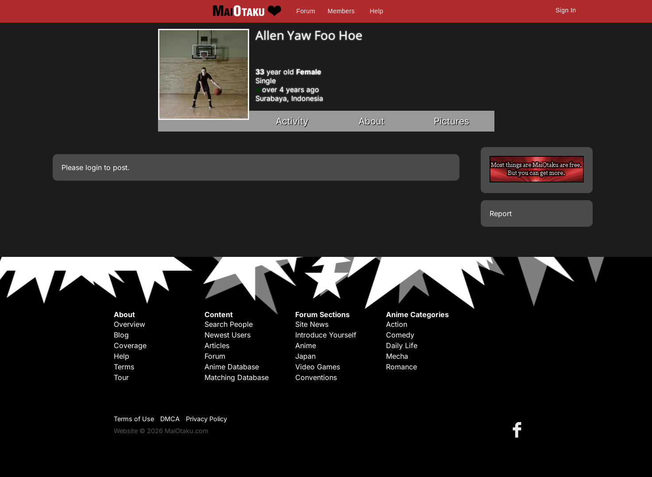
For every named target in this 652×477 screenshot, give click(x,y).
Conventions (316, 377)
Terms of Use (134, 419)
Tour (121, 377)
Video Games (317, 366)
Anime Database (231, 366)
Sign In (566, 10)
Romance (401, 366)
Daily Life (401, 345)
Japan (305, 356)
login (93, 167)
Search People (228, 324)
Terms (124, 366)
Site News (311, 324)
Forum (306, 11)
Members (341, 11)
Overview (129, 324)
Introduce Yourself (325, 334)
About (371, 121)
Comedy (400, 334)
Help (376, 11)
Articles (216, 345)
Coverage (130, 345)
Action (396, 324)
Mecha (397, 356)
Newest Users (227, 334)
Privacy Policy (206, 419)
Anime (305, 345)
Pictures (451, 121)
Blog (121, 334)
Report (501, 213)
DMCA (170, 419)
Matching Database (236, 377)
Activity (292, 121)
